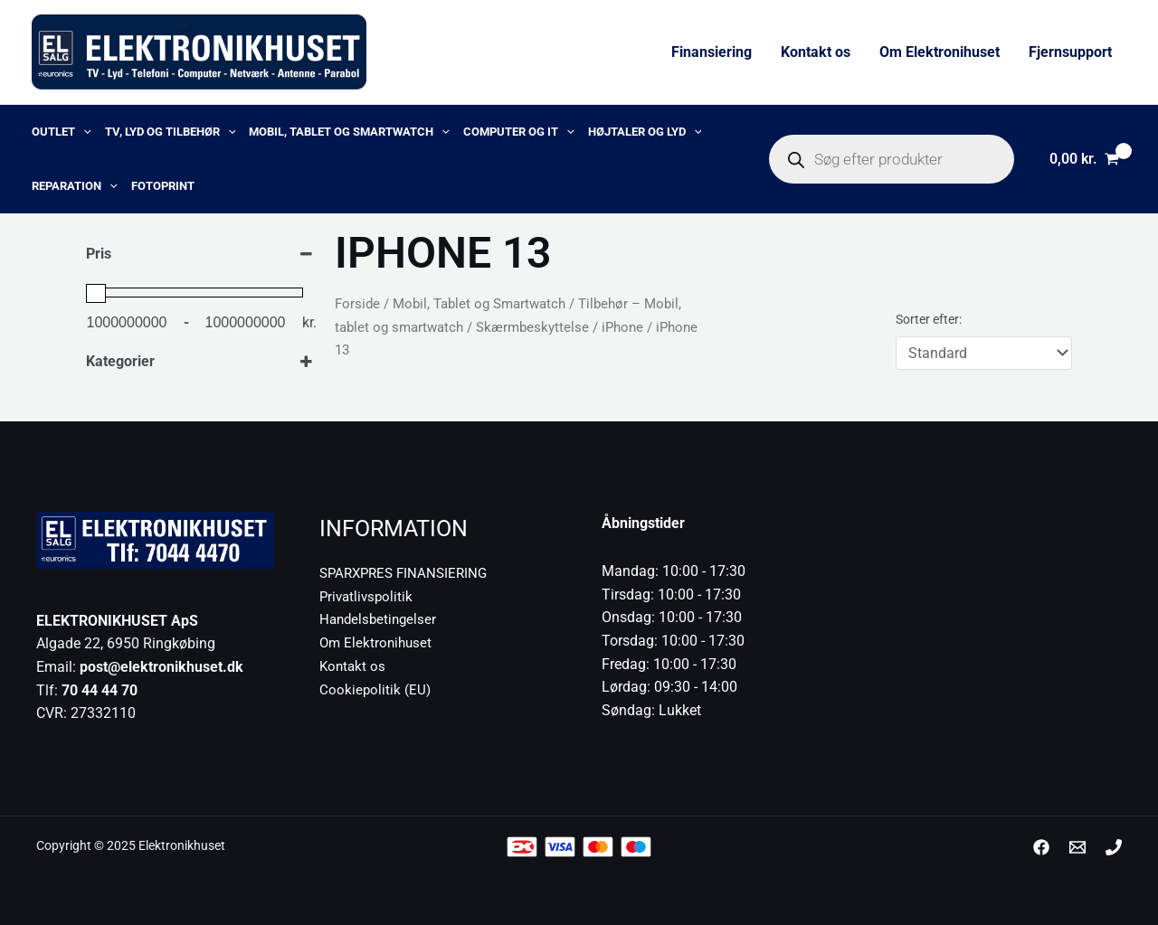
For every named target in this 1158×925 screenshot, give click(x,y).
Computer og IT (518, 132)
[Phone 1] (1114, 847)
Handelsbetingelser (380, 619)
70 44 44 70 (100, 690)
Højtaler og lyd (645, 132)
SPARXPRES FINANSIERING (408, 572)
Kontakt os (815, 52)
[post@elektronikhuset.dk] (1077, 847)
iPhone (622, 327)
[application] (83, 132)
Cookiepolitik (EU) (375, 688)
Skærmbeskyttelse (532, 327)
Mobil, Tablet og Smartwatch (349, 132)
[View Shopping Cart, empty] (1083, 159)
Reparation (75, 186)
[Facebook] (1041, 847)
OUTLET (61, 132)
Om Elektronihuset (939, 52)
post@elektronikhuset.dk (161, 666)
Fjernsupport (1070, 52)
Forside (357, 304)
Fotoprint (163, 186)
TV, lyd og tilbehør (170, 132)
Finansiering (711, 52)
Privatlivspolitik (368, 595)
